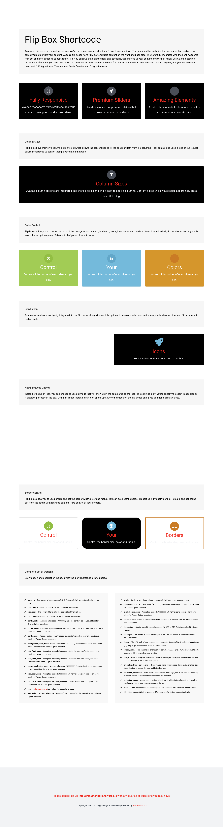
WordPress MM (140, 805)
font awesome (41, 689)
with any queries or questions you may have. (143, 795)
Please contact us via (66, 795)
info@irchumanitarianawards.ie (98, 795)
